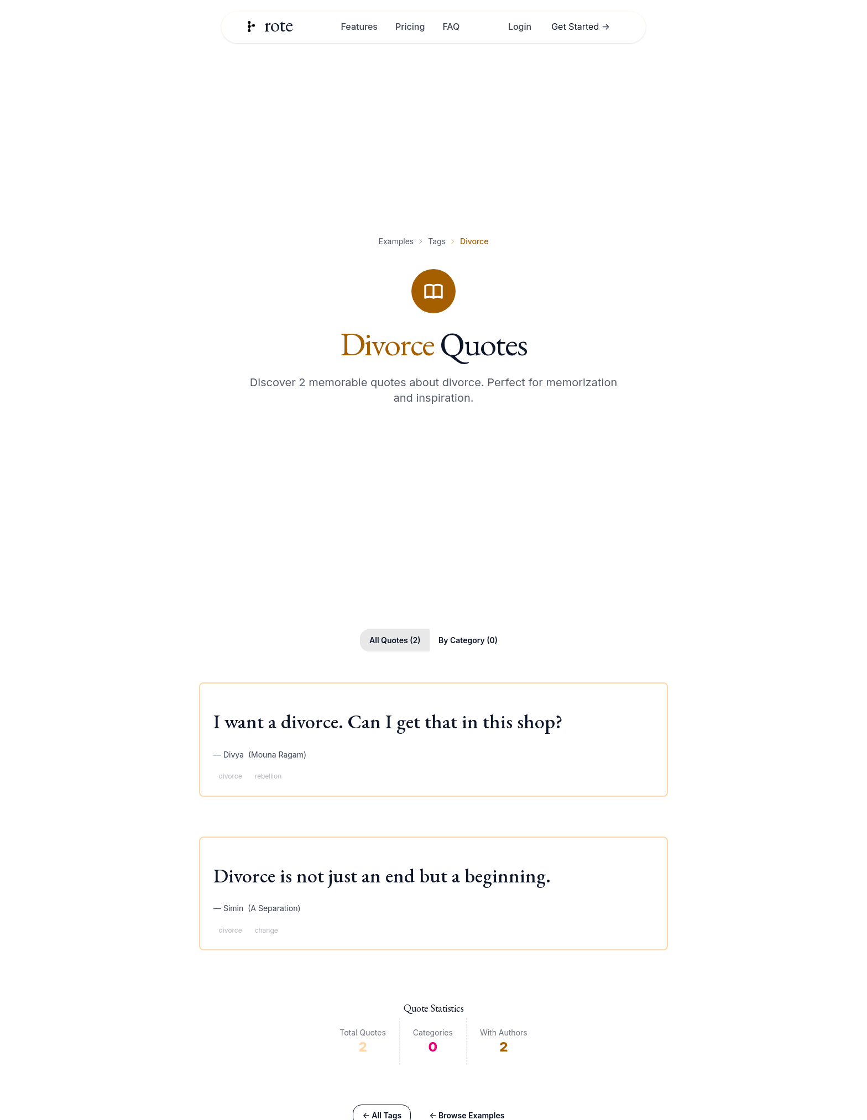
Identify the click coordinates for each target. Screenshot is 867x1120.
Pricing (410, 26)
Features (359, 26)
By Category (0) (468, 640)
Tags (437, 241)
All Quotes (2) (394, 640)
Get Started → (580, 26)
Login (519, 26)
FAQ (450, 26)
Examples (396, 241)
